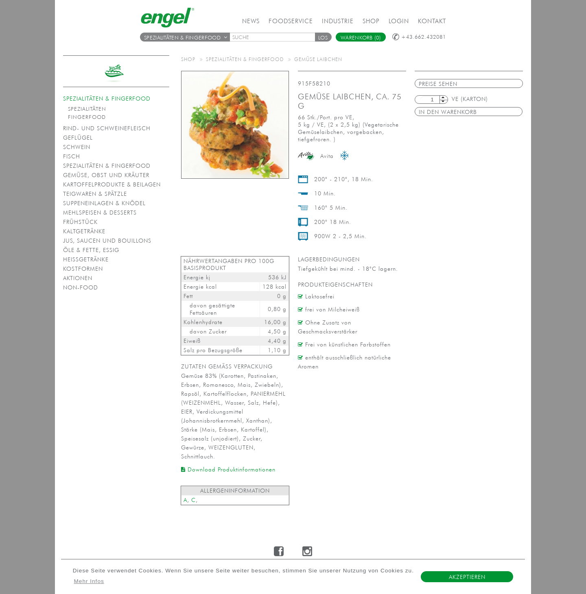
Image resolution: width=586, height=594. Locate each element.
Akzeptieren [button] (467, 577)
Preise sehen (438, 84)
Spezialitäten (87, 108)
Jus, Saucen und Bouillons (107, 240)
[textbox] (275, 37)
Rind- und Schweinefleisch (107, 128)
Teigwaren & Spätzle (95, 193)
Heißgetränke (86, 259)
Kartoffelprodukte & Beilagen (112, 184)
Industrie (338, 21)
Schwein (76, 147)
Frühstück (80, 222)
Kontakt (432, 21)
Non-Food (80, 287)
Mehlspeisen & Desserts (100, 212)
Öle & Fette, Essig (91, 250)
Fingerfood (87, 117)
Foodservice (291, 21)
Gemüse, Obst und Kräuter (106, 175)
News (251, 21)
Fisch (71, 156)
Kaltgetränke (84, 231)
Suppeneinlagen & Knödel (104, 203)
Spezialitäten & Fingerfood (185, 37)
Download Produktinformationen (228, 469)
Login (399, 21)
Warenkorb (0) (361, 37)
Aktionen (77, 278)
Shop (371, 21)
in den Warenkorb (448, 112)
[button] (323, 37)
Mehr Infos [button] (89, 581)
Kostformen (83, 268)
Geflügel (78, 137)
